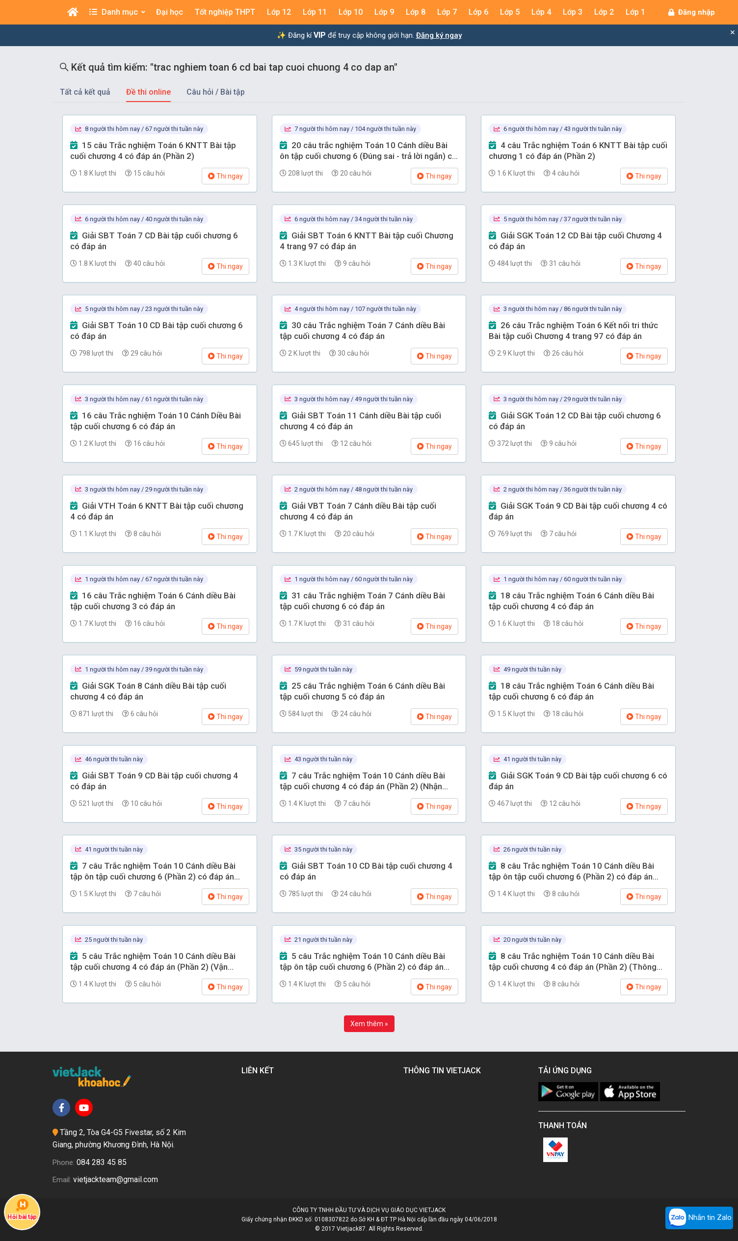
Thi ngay (225, 176)
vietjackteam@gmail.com (115, 1179)
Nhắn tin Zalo (699, 1218)
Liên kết (259, 1070)
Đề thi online (148, 92)
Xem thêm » (369, 1024)
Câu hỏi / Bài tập (215, 92)
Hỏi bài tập (22, 1209)
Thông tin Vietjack (444, 1070)
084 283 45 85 (102, 1162)
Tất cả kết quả (85, 92)
